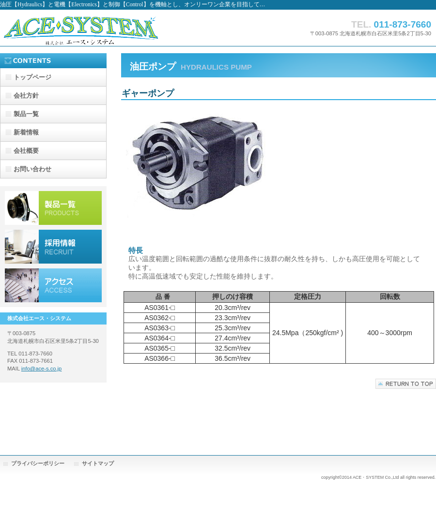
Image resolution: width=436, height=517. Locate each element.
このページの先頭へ (405, 384)
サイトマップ (98, 463)
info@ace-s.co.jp (41, 368)
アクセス (53, 285)
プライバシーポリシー (37, 463)
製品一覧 (53, 208)
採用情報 (53, 247)
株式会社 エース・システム (97, 28)
